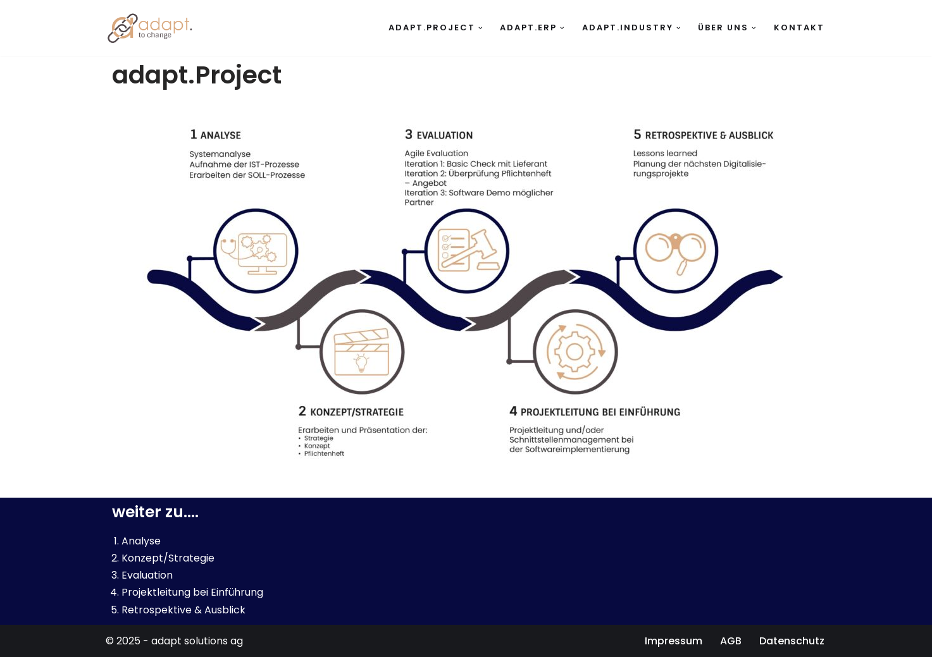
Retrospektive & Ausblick (183, 610)
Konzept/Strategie (167, 558)
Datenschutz (791, 641)
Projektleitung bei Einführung (192, 592)
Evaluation (147, 575)
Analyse (141, 541)
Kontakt (799, 27)
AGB (731, 641)
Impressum (673, 641)
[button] (480, 28)
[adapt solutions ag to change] (153, 28)
